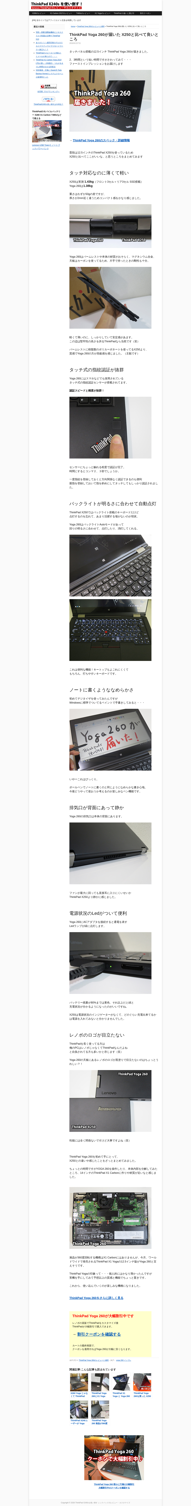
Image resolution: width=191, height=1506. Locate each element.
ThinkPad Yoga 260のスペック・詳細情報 (101, 140)
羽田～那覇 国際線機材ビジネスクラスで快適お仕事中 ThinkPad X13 (49, 35)
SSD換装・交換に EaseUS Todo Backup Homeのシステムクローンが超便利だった (49, 73)
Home (73, 26)
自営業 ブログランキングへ (48, 92)
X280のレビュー (38, 13)
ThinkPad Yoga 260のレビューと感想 (90, 26)
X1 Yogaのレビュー (102, 13)
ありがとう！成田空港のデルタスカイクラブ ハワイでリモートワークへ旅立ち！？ (49, 46)
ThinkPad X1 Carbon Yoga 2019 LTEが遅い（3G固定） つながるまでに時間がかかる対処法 (49, 63)
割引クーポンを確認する (99, 1334)
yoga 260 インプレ (123, 1360)
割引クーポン (145, 13)
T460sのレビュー (83, 13)
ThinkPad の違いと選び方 (124, 13)
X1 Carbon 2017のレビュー (61, 13)
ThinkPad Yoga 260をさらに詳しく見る (96, 1298)
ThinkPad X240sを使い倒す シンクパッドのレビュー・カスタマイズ (56, 5)
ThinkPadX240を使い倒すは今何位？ (48, 104)
